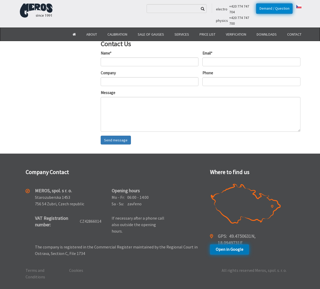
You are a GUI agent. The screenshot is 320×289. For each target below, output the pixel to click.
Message (108, 92)
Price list (207, 34)
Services (181, 34)
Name (106, 53)
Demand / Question (274, 8)
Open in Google (229, 249)
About (91, 34)
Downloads (267, 34)
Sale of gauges (151, 34)
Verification (236, 34)
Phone (207, 72)
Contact (294, 34)
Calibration (117, 34)
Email (207, 53)
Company (108, 72)
